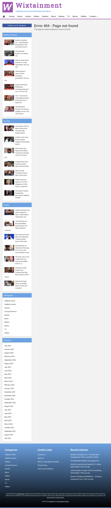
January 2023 (9, 388)
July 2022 (7, 410)
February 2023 (9, 385)
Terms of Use (50, 497)
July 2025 (7, 346)
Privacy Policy (42, 465)
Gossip (11, 16)
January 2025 (9, 349)
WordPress (51, 501)
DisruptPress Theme (63, 501)
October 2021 (9, 427)
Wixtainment (39, 5)
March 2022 (8, 424)
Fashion (45, 16)
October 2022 (9, 399)
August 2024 (8, 353)
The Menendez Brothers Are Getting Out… (85, 461)
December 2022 (9, 392)
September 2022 (10, 403)
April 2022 (8, 420)
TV (68, 16)
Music (53, 16)
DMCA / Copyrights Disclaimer (48, 462)
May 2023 (7, 374)
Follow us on (17, 25)
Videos (36, 16)
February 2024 (9, 356)
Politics (84, 16)
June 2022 (8, 413)
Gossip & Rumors (10, 311)
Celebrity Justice (10, 304)
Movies (62, 16)
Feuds (19, 16)
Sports (75, 16)
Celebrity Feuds (9, 301)
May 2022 (7, 417)
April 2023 (8, 378)
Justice (28, 16)
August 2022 (8, 406)
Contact (92, 16)
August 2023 (8, 363)
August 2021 (8, 435)
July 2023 (7, 367)
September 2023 (10, 360)
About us (41, 458)
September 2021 (10, 431)
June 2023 (8, 371)
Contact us (41, 454)
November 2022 (9, 395)
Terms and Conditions (45, 469)
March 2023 (8, 381)
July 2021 (7, 438)
